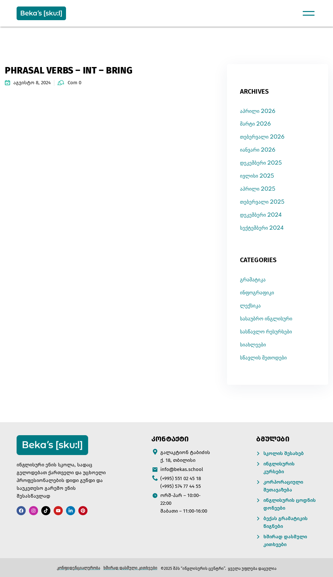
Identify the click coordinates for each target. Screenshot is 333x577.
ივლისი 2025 (257, 176)
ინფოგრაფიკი (257, 293)
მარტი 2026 (255, 124)
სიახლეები (253, 345)
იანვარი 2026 (257, 150)
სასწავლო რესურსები (266, 332)
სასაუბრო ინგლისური (266, 319)
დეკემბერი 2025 (261, 163)
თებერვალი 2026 (262, 137)
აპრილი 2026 (257, 111)
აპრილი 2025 (257, 189)
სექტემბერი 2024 (262, 228)
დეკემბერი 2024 (261, 215)
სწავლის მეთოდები (263, 358)
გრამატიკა (253, 280)
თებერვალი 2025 (262, 202)
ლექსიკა (250, 306)
